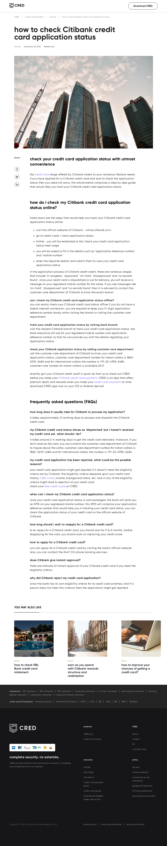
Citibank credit (78, 377)
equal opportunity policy (144, 796)
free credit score (55, 486)
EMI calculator (46, 691)
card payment (88, 377)
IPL (133, 744)
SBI (100, 702)
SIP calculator (29, 691)
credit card (42, 174)
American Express (43, 702)
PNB (123, 702)
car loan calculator (108, 691)
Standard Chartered (66, 702)
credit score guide (92, 791)
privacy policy (90, 824)
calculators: (15, 691)
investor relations (140, 772)
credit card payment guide (94, 784)
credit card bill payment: (21, 702)
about (135, 734)
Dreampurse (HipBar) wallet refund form (93, 798)
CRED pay (88, 734)
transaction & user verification (141, 779)
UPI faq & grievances (142, 791)
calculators (89, 777)
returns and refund (135, 824)
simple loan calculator (41, 695)
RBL (116, 702)
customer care (139, 749)
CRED (16, 17)
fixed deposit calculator (132, 691)
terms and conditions (112, 824)
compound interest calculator (70, 695)
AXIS (107, 702)
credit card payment (34, 17)
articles (52, 17)
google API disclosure (142, 786)
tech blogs (89, 772)
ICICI (92, 702)
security (136, 767)
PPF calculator (64, 691)
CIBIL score (47, 478)
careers (136, 739)
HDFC (83, 702)
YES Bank (133, 702)
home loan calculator (85, 691)
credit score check (92, 739)
